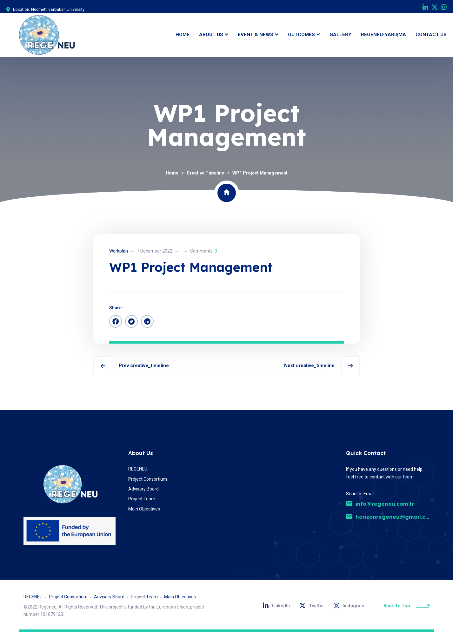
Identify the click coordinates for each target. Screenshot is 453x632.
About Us (140, 453)
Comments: (203, 250)
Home (172, 172)
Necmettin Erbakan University (57, 9)
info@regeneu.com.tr (380, 503)
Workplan (118, 250)
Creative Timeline (205, 172)
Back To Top (406, 605)
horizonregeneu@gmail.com (390, 516)
